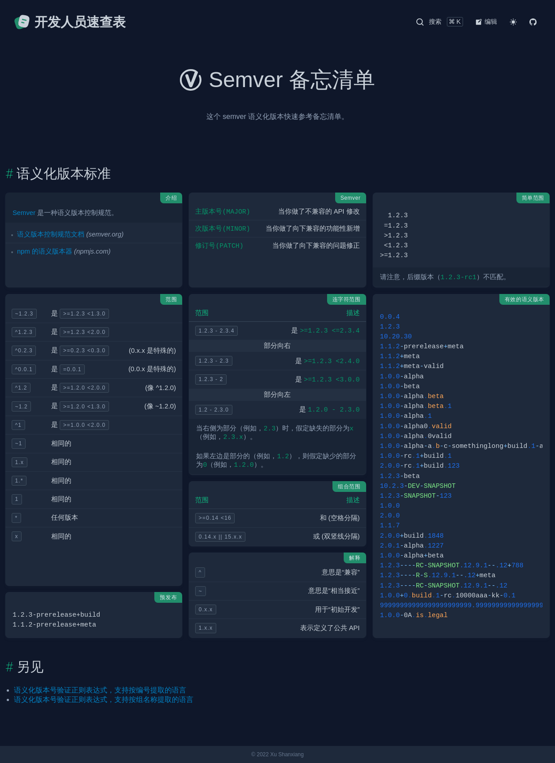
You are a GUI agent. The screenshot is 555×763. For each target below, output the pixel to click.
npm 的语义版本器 (44, 251)
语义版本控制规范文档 (50, 234)
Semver (24, 212)
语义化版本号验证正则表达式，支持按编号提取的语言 (100, 690)
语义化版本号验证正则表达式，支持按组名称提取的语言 (103, 699)
